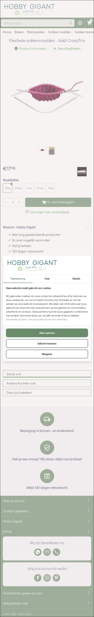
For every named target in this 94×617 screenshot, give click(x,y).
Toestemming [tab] (17, 278)
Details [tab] (76, 278)
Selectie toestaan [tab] (47, 343)
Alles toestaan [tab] (47, 333)
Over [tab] (47, 278)
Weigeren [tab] (47, 354)
